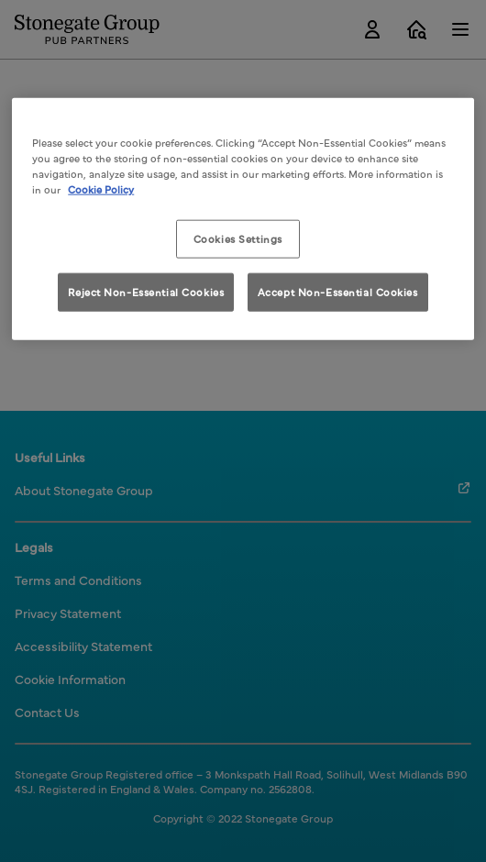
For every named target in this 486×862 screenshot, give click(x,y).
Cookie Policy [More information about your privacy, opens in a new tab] (101, 189)
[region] (243, 219)
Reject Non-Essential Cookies (146, 291)
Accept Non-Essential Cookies (338, 291)
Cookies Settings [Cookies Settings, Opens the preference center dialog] (237, 238)
